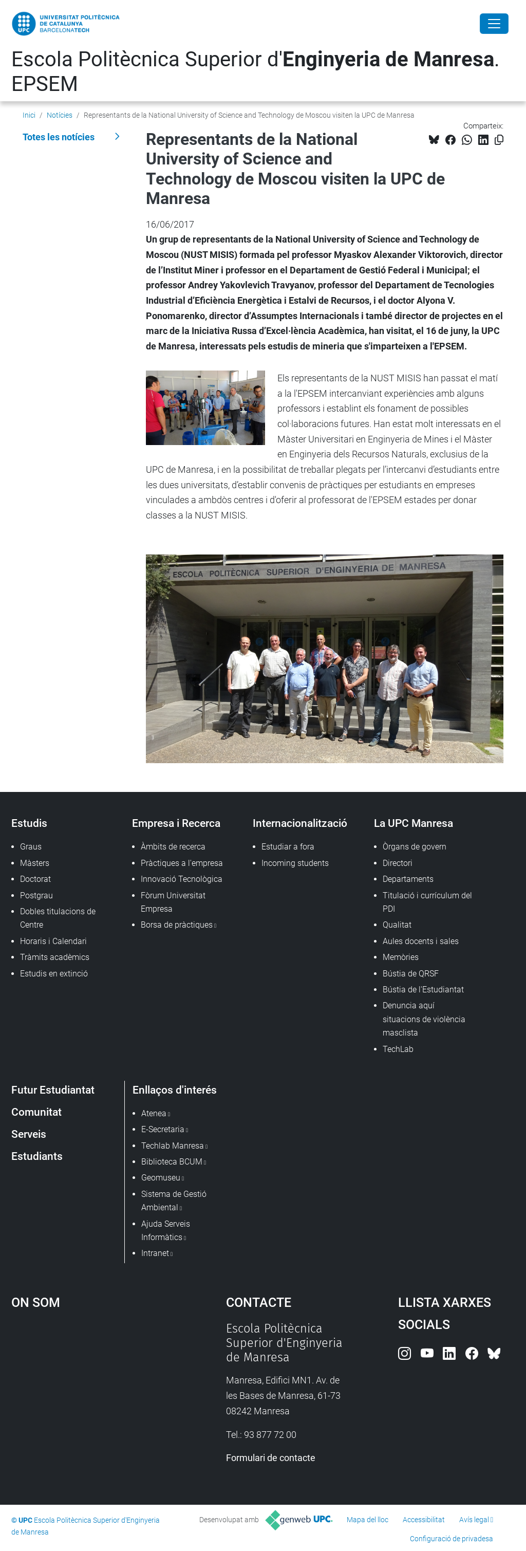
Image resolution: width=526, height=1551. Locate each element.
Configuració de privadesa (451, 1539)
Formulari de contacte (270, 1457)
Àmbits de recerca (173, 847)
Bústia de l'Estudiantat (423, 989)
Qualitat (397, 925)
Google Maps (91, 1398)
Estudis (29, 823)
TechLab (398, 1049)
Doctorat (35, 879)
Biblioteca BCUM (171, 1162)
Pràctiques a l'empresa (182, 863)
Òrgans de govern (414, 847)
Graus (31, 847)
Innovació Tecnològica (181, 879)
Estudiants (37, 1156)
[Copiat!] (499, 140)
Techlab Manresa (172, 1146)
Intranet (155, 1253)
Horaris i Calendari (53, 941)
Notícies (59, 115)
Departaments (408, 879)
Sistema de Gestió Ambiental (173, 1200)
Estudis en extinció (54, 973)
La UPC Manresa (413, 823)
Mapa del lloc (367, 1520)
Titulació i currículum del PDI (427, 902)
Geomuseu (160, 1178)
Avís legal (474, 1520)
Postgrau (36, 895)
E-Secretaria (162, 1129)
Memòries (401, 957)
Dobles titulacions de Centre (58, 918)
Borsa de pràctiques (177, 925)
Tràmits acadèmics (54, 957)
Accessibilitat (424, 1520)
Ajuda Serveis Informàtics (165, 1230)
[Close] (494, 23)
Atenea (153, 1113)
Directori (397, 863)
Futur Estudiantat (53, 1089)
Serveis (28, 1134)
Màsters (34, 863)
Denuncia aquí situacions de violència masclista (424, 1019)
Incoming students (295, 863)
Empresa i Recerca (176, 823)
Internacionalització (300, 823)
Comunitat (36, 1111)
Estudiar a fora (287, 847)
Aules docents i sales (421, 941)
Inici (29, 115)
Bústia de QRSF (411, 973)
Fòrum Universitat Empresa (173, 902)
